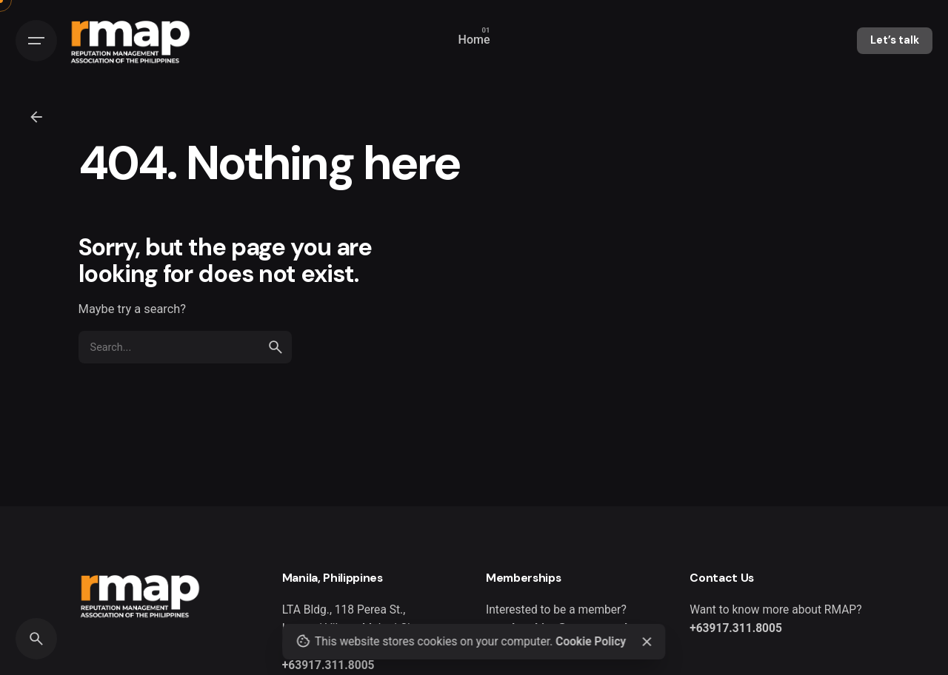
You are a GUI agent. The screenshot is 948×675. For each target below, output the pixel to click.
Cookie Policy (590, 641)
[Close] (646, 641)
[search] (275, 347)
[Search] (36, 638)
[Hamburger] (36, 40)
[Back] (36, 117)
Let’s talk (894, 40)
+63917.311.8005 (328, 665)
